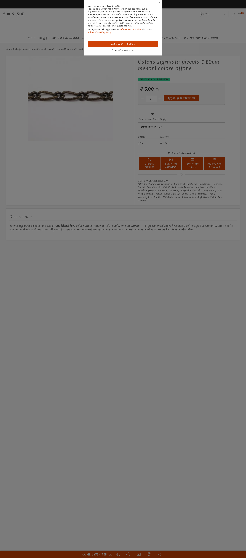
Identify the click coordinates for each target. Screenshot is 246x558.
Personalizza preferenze (123, 50)
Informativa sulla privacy (99, 32)
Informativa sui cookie (130, 29)
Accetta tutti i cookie (123, 44)
